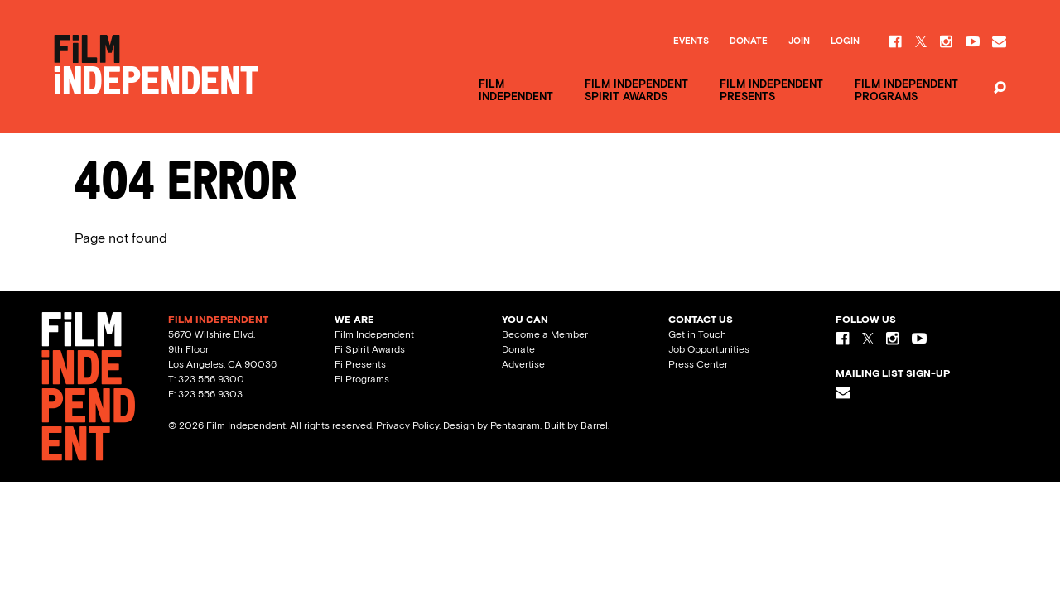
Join (799, 41)
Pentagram (515, 425)
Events (691, 41)
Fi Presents (360, 364)
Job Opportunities (708, 349)
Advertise (523, 364)
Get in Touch (697, 334)
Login (845, 41)
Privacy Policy (407, 425)
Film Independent (374, 334)
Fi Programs (362, 379)
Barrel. (595, 425)
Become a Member (545, 334)
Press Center (698, 364)
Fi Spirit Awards (370, 349)
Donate (749, 41)
